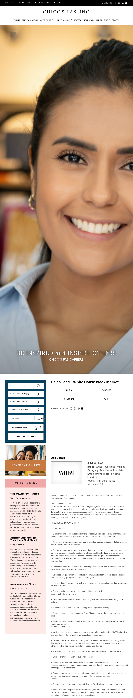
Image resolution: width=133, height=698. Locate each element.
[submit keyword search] (38, 385)
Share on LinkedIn (122, 3)
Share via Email (126, 3)
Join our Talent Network (107, 20)
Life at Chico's (62, 20)
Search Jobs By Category (19, 394)
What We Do (46, 20)
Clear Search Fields (26, 436)
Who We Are (32, 20)
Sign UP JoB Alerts (25, 465)
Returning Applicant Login (48, 3)
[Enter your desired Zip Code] (23, 418)
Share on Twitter (119, 3)
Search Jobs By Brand (18, 402)
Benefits (77, 20)
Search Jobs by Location (19, 409)
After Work (88, 20)
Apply (69, 390)
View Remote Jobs (19, 427)
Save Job (106, 390)
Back (106, 399)
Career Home (20, 20)
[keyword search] (26, 386)
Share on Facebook (115, 3)
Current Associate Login (17, 3)
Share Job (69, 399)
